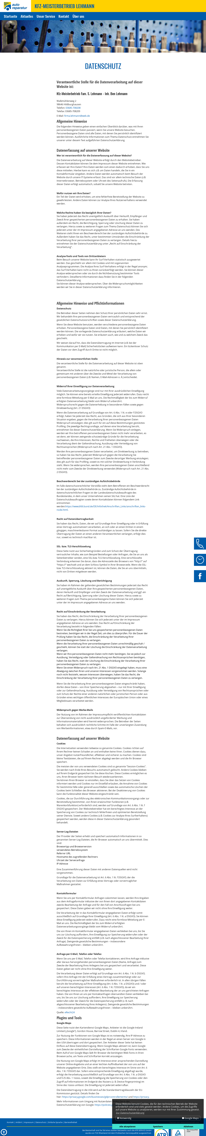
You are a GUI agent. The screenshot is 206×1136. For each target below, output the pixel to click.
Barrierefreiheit (70, 1122)
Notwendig (124, 1118)
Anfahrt (19, 1122)
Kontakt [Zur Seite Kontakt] (64, 16)
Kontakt (10, 1122)
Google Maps (190, 1118)
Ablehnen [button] (188, 1126)
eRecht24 (70, 1012)
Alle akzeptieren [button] (127, 1126)
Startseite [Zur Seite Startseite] (10, 16)
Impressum (29, 1122)
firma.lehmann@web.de (77, 115)
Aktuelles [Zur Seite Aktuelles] (27, 16)
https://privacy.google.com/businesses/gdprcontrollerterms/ (95, 1096)
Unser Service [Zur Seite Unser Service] (46, 16)
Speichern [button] (158, 1126)
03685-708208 (73, 107)
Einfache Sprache (55, 1122)
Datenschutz (40, 1122)
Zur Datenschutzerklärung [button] (130, 1112)
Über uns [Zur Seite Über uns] (78, 16)
